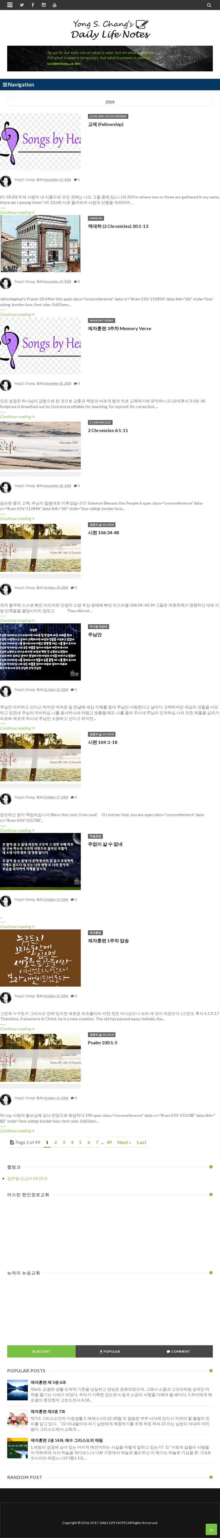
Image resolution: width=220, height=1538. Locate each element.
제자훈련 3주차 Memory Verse (119, 328)
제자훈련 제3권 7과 (48, 1411)
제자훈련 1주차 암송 (108, 940)
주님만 (95, 634)
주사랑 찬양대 (98, 626)
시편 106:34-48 (103, 532)
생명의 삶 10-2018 (102, 524)
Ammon (96, 218)
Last (141, 1142)
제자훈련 (95, 932)
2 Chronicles (100, 422)
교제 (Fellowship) (105, 124)
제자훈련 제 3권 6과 (48, 1382)
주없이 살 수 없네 (105, 844)
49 (109, 1142)
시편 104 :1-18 (102, 742)
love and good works (108, 116)
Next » (124, 1142)
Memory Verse (101, 320)
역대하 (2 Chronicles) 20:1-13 (118, 226)
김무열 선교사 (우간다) (27, 1178)
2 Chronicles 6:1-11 (108, 430)
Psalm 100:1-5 (102, 1042)
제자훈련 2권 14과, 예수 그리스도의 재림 (67, 1440)
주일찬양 (95, 836)
